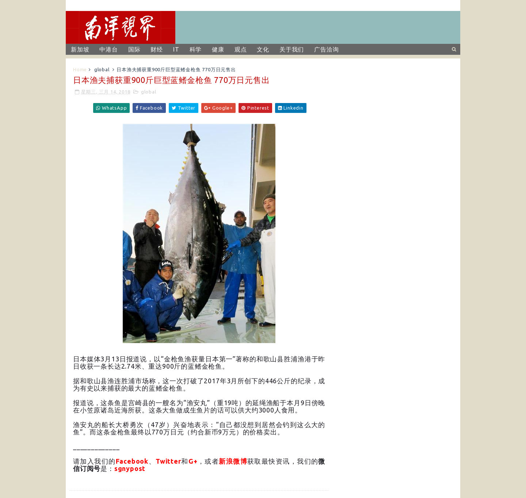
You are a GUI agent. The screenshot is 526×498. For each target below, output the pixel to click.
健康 (218, 49)
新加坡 (80, 49)
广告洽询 (326, 49)
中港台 (108, 49)
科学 (196, 49)
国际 (134, 49)
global (102, 69)
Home (80, 69)
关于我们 (291, 49)
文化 (263, 49)
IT (176, 49)
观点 (241, 49)
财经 (156, 49)
